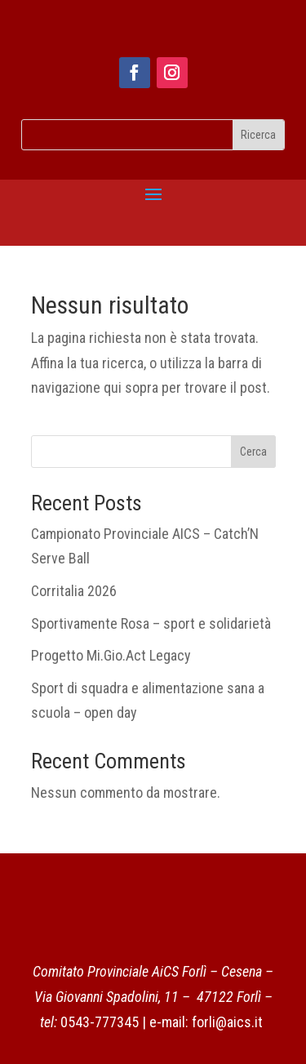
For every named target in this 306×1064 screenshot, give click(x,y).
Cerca (253, 451)
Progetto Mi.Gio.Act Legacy (111, 655)
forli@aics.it (227, 1022)
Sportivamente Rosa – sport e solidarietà (151, 623)
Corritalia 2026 (74, 590)
